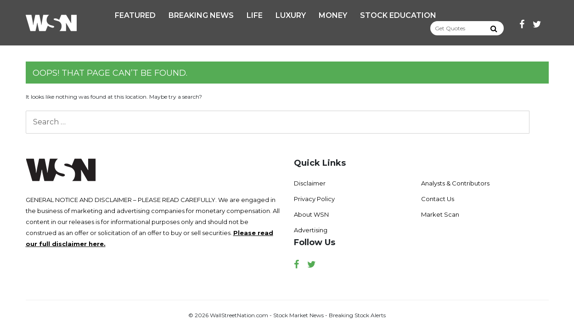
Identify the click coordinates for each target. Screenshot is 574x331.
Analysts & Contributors (455, 183)
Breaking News (201, 15)
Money (333, 15)
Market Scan (440, 214)
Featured (135, 15)
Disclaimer (310, 183)
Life (255, 15)
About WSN (311, 214)
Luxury (291, 15)
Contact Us (437, 198)
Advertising (310, 230)
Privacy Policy (314, 198)
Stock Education (398, 15)
